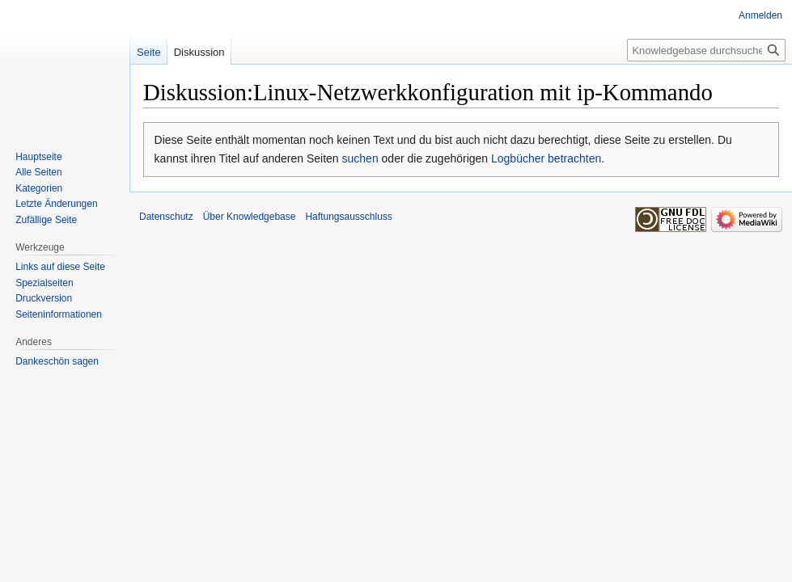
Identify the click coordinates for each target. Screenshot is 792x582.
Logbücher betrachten (546, 158)
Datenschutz (166, 216)
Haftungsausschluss (348, 216)
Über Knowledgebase (249, 216)
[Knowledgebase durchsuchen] (706, 50)
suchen (360, 158)
